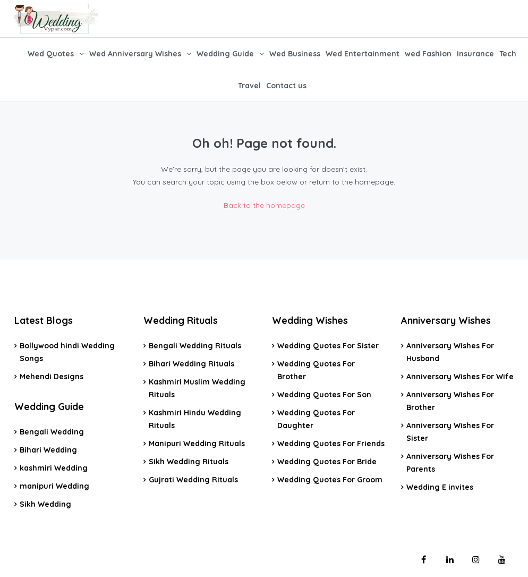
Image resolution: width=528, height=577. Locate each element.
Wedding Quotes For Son (324, 394)
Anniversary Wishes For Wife (460, 376)
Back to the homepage (264, 205)
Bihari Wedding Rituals (191, 364)
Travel (249, 85)
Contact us (286, 85)
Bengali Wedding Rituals (195, 345)
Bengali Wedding (52, 432)
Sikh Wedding (45, 504)
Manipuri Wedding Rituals (197, 443)
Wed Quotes (51, 53)
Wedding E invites (439, 487)
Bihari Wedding (48, 450)
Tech (507, 53)
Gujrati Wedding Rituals (193, 479)
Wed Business (294, 53)
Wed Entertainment (362, 53)
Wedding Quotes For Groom (329, 479)
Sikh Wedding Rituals (188, 461)
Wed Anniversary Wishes (135, 53)
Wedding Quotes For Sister (328, 345)
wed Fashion (428, 53)
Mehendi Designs (51, 376)
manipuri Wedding (54, 486)
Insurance (475, 53)
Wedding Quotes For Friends (331, 443)
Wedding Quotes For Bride (327, 461)
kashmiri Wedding (54, 468)
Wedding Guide (225, 53)
